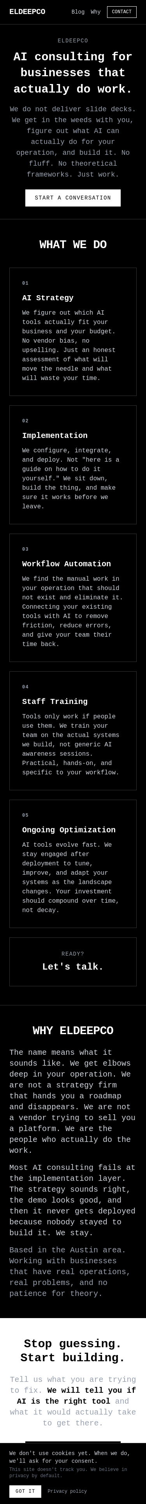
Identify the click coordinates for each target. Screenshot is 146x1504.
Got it (25, 1491)
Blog (78, 12)
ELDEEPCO (27, 11)
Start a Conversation (73, 198)
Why (95, 12)
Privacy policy (67, 1491)
